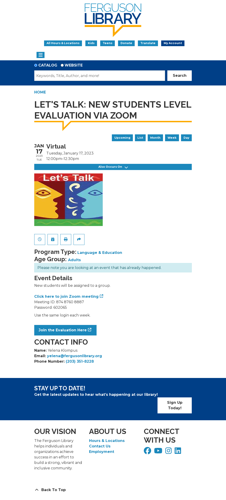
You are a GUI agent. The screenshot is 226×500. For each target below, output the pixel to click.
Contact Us (99, 446)
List (140, 137)
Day (186, 137)
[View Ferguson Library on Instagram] (169, 452)
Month (155, 137)
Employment (101, 451)
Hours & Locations (107, 441)
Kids (91, 43)
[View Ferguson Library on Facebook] (148, 452)
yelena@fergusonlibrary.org (74, 356)
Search (180, 75)
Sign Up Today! (174, 405)
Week (172, 137)
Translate (147, 43)
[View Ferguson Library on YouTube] (158, 452)
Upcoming (122, 137)
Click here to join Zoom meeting (66, 296)
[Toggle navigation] (41, 55)
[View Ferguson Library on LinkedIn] (178, 452)
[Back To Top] (113, 490)
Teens (107, 43)
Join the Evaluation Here (63, 330)
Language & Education (99, 252)
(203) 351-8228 (80, 361)
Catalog (47, 65)
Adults (74, 260)
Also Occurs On (113, 167)
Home (40, 92)
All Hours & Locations (63, 43)
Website (74, 65)
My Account (173, 43)
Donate (126, 43)
